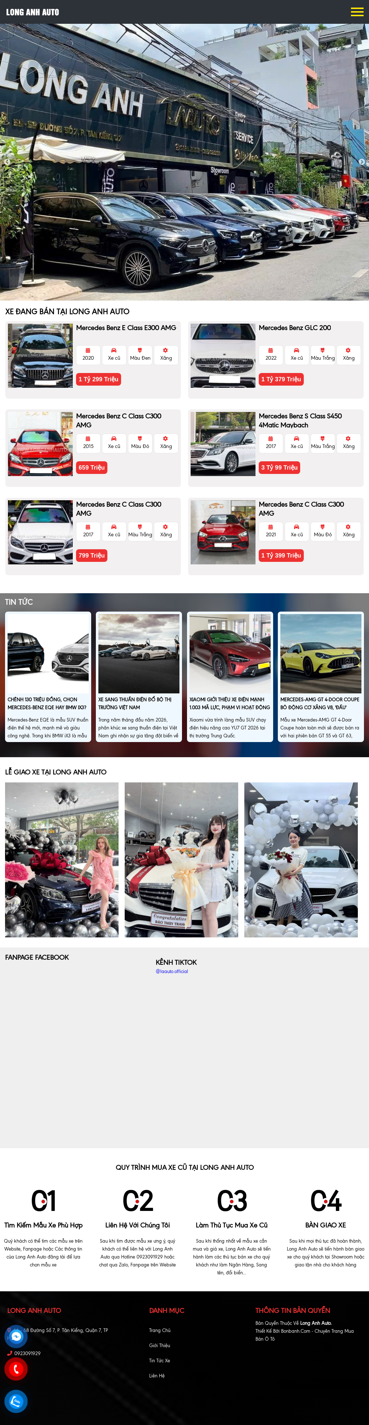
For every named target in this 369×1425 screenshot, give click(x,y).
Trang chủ (159, 1330)
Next (361, 162)
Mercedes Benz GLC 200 (295, 328)
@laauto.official (172, 971)
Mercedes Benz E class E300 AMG (126, 328)
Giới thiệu (159, 1345)
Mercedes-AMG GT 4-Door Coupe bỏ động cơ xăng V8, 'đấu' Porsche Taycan (319, 707)
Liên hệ (157, 1376)
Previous (7, 162)
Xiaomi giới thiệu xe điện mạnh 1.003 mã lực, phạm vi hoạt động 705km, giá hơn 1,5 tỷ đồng (230, 707)
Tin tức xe (159, 1360)
